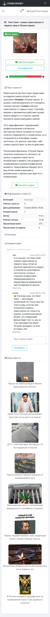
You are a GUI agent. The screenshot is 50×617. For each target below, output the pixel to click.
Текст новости (13, 87)
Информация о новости (18, 193)
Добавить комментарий (19, 249)
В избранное (25, 68)
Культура (28, 200)
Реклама (10, 234)
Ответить (16, 288)
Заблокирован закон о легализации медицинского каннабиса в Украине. (25, 507)
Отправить (19, 348)
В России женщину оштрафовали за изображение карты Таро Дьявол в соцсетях (25, 599)
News (41, 216)
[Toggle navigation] (45, 3)
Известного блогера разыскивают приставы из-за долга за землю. (25, 415)
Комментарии (13, 243)
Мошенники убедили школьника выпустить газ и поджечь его (25, 568)
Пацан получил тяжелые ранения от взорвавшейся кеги (25, 476)
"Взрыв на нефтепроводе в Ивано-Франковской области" (25, 385)
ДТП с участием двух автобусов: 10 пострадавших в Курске (25, 446)
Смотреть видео (24, 62)
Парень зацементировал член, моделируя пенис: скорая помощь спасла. (25, 537)
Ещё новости (13, 358)
